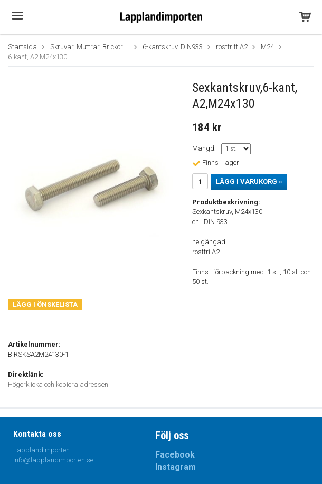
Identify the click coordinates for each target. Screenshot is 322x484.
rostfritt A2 (232, 47)
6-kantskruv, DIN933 (173, 47)
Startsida (22, 47)
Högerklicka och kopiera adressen (58, 384)
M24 (267, 47)
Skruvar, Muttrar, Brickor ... (89, 47)
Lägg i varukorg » (249, 181)
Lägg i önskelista (45, 305)
